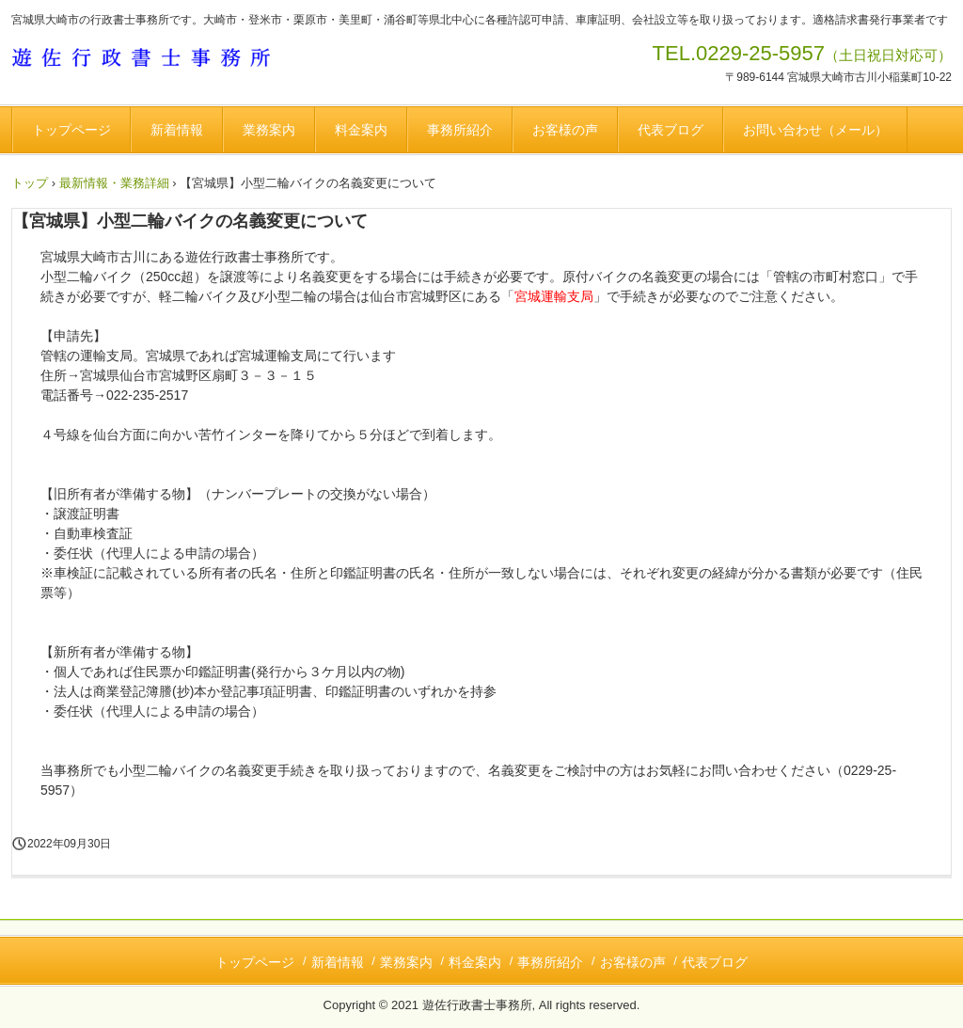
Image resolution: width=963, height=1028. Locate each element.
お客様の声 (565, 129)
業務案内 (269, 129)
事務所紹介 (460, 129)
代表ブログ (670, 129)
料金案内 (361, 129)
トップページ (71, 129)
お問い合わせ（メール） (815, 129)
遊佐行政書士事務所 (150, 60)
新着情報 (176, 129)
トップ (29, 183)
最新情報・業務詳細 (114, 183)
